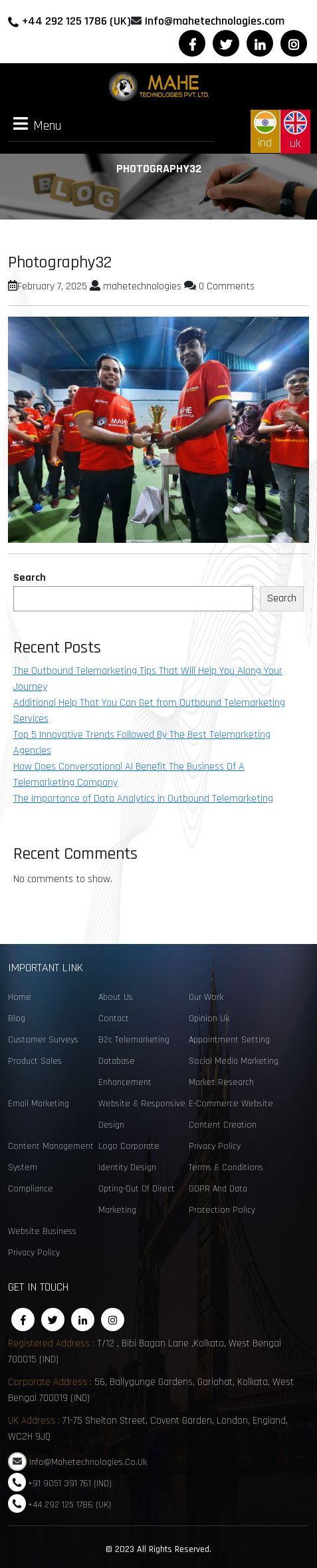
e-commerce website (231, 1104)
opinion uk (209, 1018)
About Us (115, 997)
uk (295, 131)
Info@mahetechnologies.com (214, 21)
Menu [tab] (37, 124)
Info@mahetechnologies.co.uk (88, 1462)
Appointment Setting (229, 1040)
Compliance (30, 1189)
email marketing (38, 1104)
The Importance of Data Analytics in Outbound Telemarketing (143, 799)
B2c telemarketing (133, 1040)
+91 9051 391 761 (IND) (70, 1482)
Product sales (35, 1061)
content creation (223, 1125)
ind (265, 130)
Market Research (221, 1082)
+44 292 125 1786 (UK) (76, 21)
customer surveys (43, 1040)
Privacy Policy (215, 1146)
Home (19, 997)
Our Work (206, 997)
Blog (16, 1018)
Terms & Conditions (226, 1168)
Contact (113, 1018)
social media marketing (233, 1061)
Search (29, 578)
